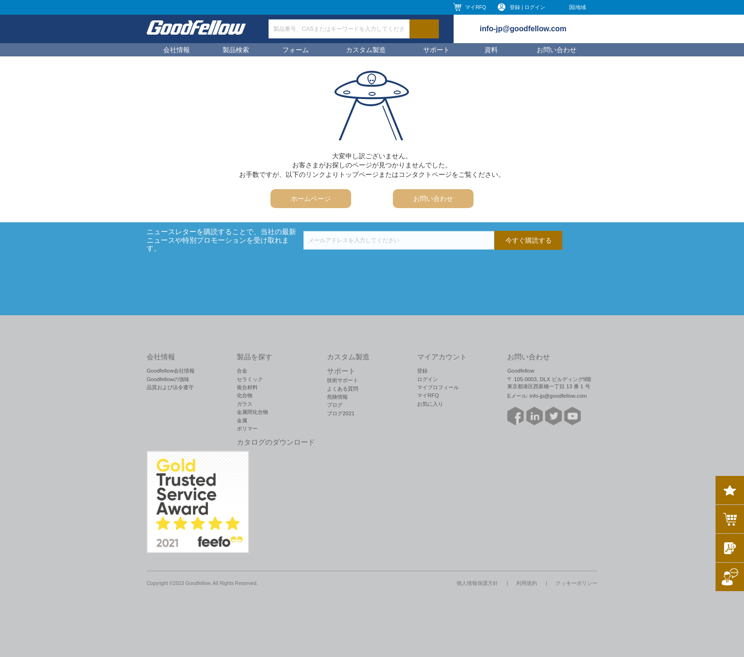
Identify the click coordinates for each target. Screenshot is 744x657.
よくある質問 (342, 389)
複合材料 (247, 387)
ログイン (427, 379)
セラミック (250, 379)
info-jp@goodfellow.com (523, 29)
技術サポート (342, 380)
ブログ (335, 405)
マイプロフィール (438, 387)
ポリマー (247, 428)
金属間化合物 (252, 412)
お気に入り (430, 404)
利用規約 (526, 583)
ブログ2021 (340, 413)
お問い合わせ (557, 50)
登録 (422, 371)
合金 (242, 371)
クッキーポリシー (576, 583)
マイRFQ (475, 7)
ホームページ (311, 198)
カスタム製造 (366, 50)
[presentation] (375, 268)
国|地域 (577, 7)
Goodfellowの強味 (168, 379)
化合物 (244, 395)
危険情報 (337, 397)
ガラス (244, 404)
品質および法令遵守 (170, 387)
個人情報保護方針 (477, 583)
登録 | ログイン (527, 7)
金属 (242, 420)
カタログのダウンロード (276, 442)
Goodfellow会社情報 (171, 371)
